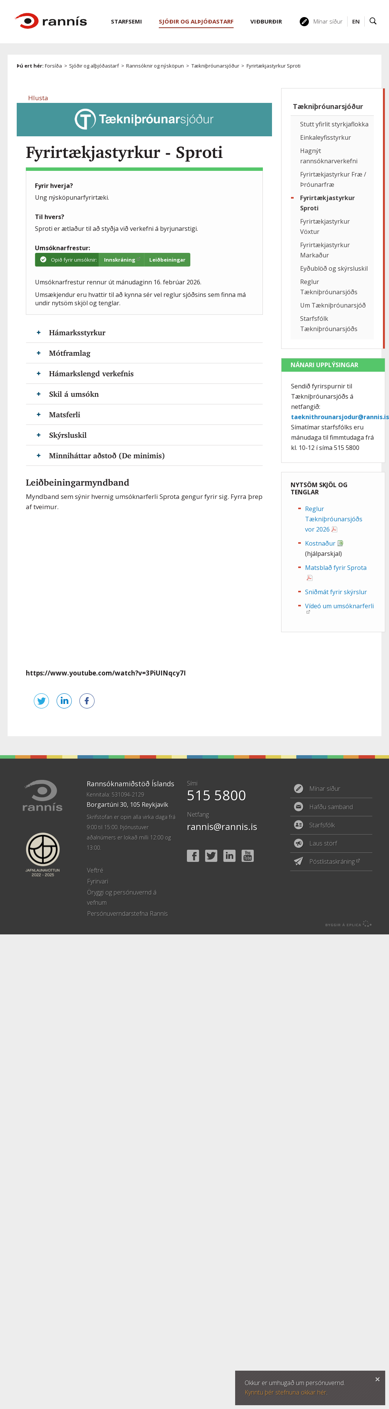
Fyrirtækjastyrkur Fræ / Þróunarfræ (333, 179)
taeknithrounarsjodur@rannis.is (340, 417)
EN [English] (356, 21)
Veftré (95, 843)
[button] (38, 97)
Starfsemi (126, 21)
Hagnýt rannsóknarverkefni (328, 156)
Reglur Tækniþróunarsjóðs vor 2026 (333, 519)
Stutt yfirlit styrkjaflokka (334, 124)
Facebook (193, 829)
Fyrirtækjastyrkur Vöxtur (325, 226)
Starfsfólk (322, 798)
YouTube (248, 829)
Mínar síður (328, 21)
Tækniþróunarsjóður (144, 119)
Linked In (229, 829)
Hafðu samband (331, 780)
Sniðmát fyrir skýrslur (336, 592)
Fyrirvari (97, 854)
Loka (377, 1378)
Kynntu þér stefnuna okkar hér (285, 1392)
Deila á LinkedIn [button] (56, 692)
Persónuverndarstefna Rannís (127, 887)
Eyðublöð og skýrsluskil (334, 268)
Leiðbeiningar (167, 259)
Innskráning (119, 259)
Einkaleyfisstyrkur (325, 137)
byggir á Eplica (346, 897)
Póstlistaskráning (332, 835)
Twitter (211, 829)
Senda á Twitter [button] (33, 692)
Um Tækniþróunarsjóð (333, 305)
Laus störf (323, 817)
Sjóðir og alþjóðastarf (94, 65)
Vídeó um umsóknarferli (336, 606)
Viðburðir (266, 21)
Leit (373, 21)
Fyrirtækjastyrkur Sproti (273, 65)
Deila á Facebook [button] (79, 692)
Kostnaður (320, 543)
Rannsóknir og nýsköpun (155, 65)
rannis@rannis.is (222, 800)
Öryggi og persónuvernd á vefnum (122, 870)
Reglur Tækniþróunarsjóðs (328, 287)
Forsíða (53, 65)
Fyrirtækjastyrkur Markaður (325, 250)
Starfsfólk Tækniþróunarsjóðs (328, 323)
